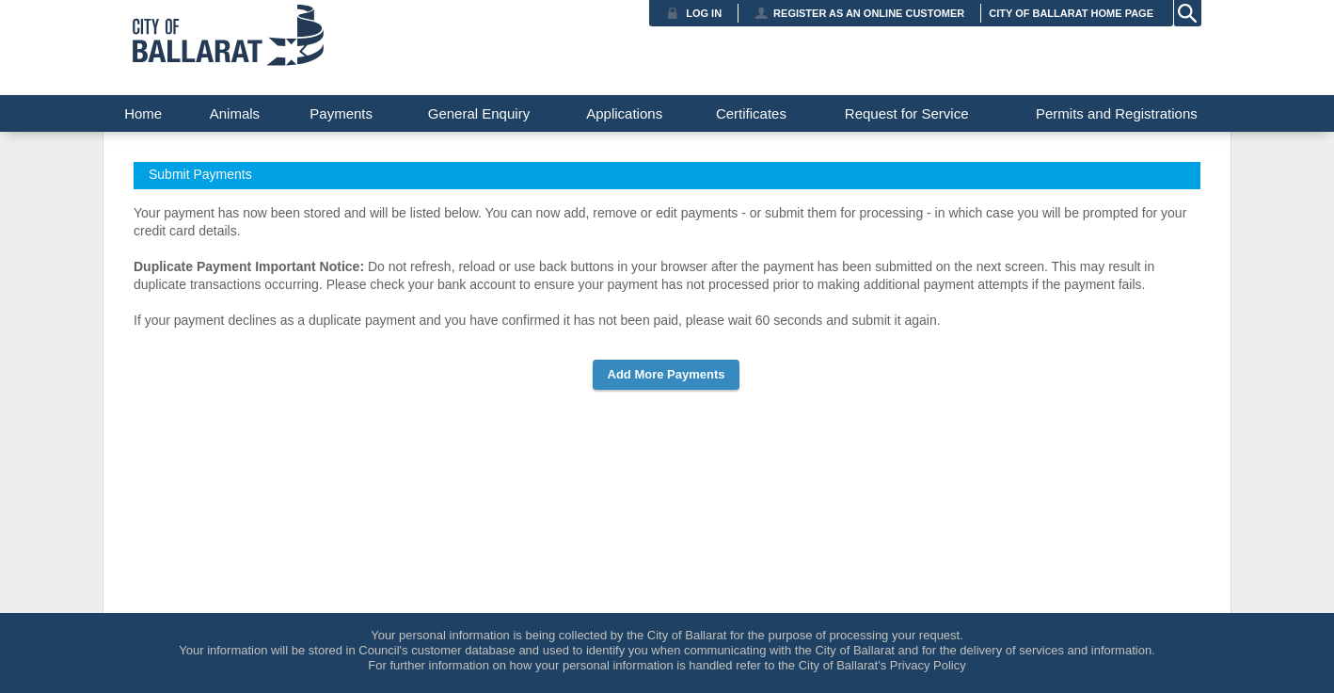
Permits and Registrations (1117, 113)
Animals (235, 113)
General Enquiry (479, 113)
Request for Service (907, 113)
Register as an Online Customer (868, 13)
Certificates (751, 113)
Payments (341, 113)
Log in (704, 13)
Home (143, 113)
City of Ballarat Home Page (1071, 13)
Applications (624, 113)
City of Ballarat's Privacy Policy (882, 665)
